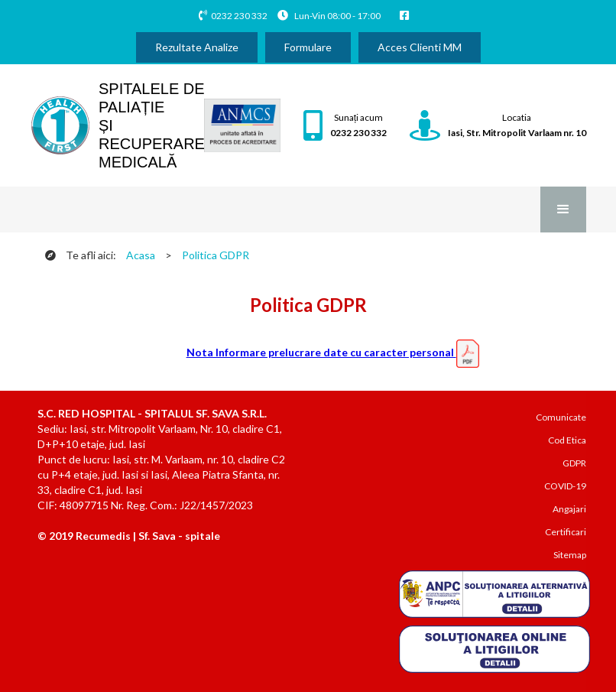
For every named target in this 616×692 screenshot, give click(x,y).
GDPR (574, 463)
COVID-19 (565, 486)
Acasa (140, 255)
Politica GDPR (215, 255)
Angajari (569, 509)
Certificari (565, 532)
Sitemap (569, 554)
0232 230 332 (239, 15)
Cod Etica (567, 440)
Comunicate (561, 417)
